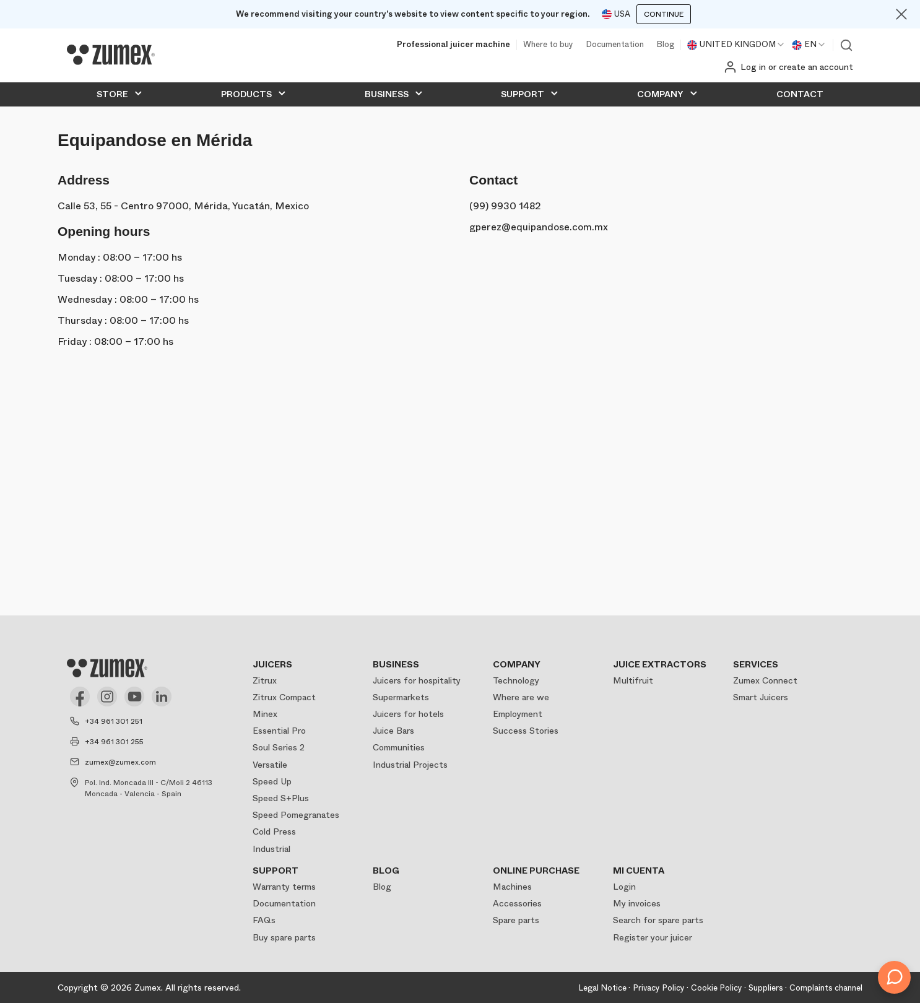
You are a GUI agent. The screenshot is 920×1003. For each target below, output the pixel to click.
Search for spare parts (658, 920)
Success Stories (525, 730)
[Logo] (111, 55)
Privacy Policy (659, 988)
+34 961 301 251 (113, 721)
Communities (399, 747)
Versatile (270, 764)
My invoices (637, 903)
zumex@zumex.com (120, 762)
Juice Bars (393, 730)
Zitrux (265, 680)
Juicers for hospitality (417, 680)
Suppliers (766, 988)
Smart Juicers (760, 697)
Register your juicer (652, 937)
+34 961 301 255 (114, 741)
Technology (516, 680)
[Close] (901, 14)
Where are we (521, 697)
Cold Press (274, 831)
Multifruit (633, 680)
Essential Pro (279, 730)
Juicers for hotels (408, 714)
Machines (512, 886)
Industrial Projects (410, 764)
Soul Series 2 (279, 747)
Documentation (615, 45)
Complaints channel (825, 988)
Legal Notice (602, 988)
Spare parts (516, 920)
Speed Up (272, 781)
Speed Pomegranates (296, 815)
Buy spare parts (284, 937)
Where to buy (548, 45)
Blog (665, 45)
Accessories (517, 903)
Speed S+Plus (281, 798)
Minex (265, 714)
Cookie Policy (716, 988)
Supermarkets (401, 697)
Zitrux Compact (284, 697)
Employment (517, 714)
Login (624, 886)
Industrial (271, 849)
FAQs (264, 920)
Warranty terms (284, 886)
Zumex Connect (765, 680)
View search (846, 45)
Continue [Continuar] (663, 14)
